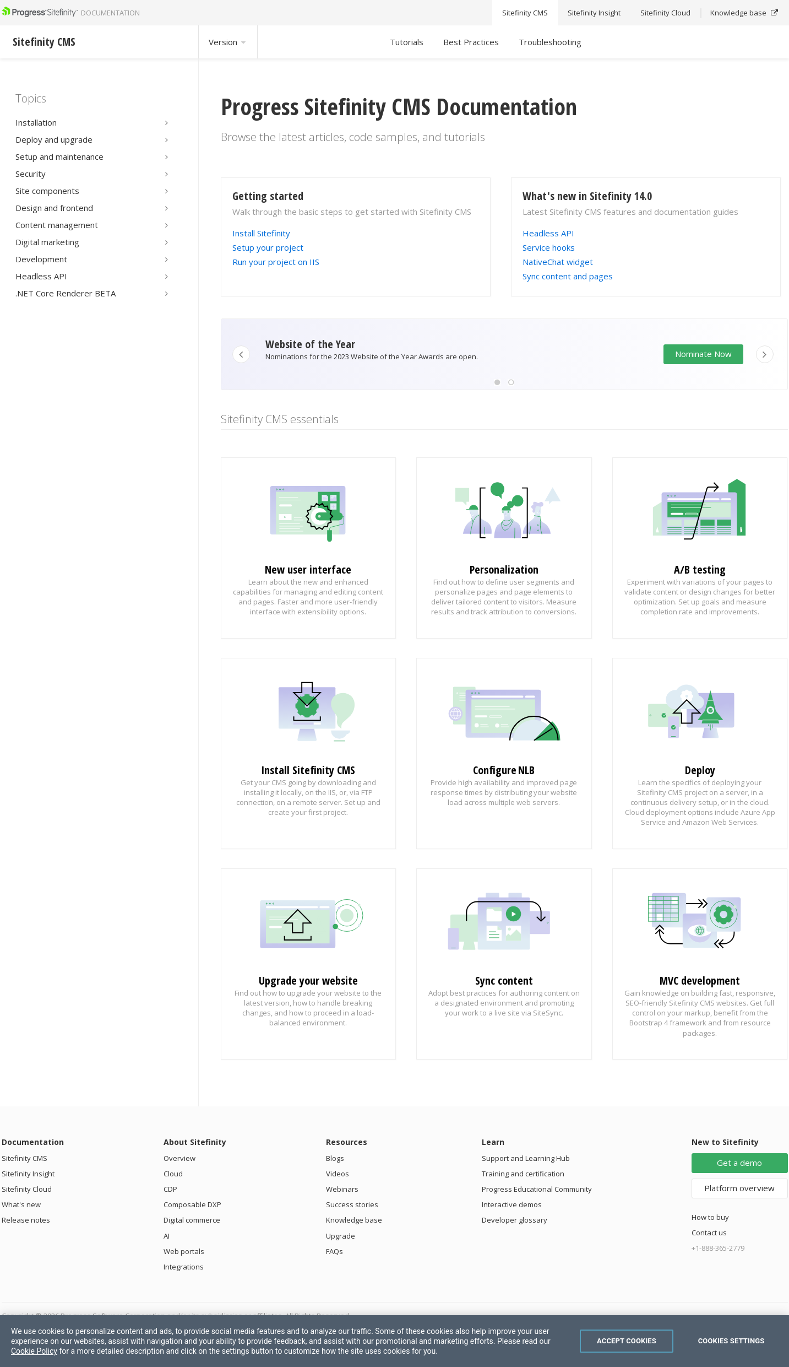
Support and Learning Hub (526, 1158)
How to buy (710, 1217)
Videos (337, 1174)
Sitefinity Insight (28, 1174)
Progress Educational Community (537, 1189)
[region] (394, 1341)
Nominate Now (703, 353)
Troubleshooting (550, 41)
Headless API (548, 233)
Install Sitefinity (261, 233)
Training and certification (523, 1174)
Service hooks (549, 247)
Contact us (709, 1233)
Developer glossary (514, 1220)
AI (167, 1236)
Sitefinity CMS (24, 1158)
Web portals (184, 1251)
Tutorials (406, 41)
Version (228, 41)
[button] (497, 382)
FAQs (334, 1251)
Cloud (173, 1174)
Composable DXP (192, 1204)
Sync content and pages (568, 276)
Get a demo (739, 1162)
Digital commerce (192, 1220)
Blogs (335, 1158)
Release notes (26, 1220)
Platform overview (739, 1187)
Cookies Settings (731, 1341)
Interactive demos (512, 1204)
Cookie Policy (34, 1351)
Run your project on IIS (275, 261)
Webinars (342, 1189)
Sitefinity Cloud (27, 1189)
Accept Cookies (626, 1341)
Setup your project (267, 247)
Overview (179, 1158)
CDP (170, 1189)
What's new (21, 1204)
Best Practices (471, 41)
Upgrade (340, 1236)
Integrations (184, 1267)
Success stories (352, 1204)
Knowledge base (354, 1220)
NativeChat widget (558, 261)
